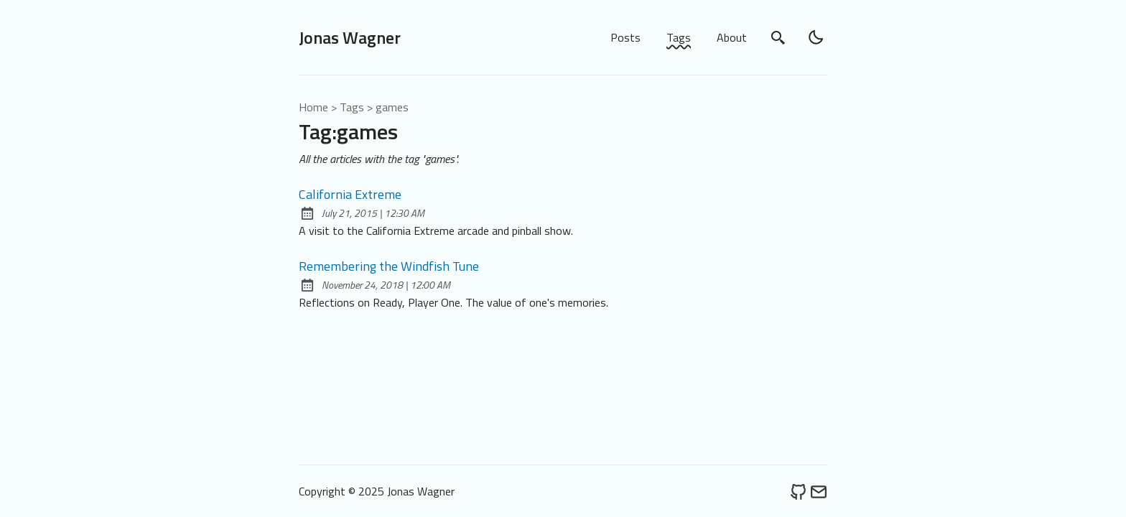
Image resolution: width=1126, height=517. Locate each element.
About (732, 37)
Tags (678, 37)
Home (313, 107)
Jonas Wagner (350, 37)
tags (352, 107)
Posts (625, 37)
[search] (778, 37)
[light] (815, 37)
